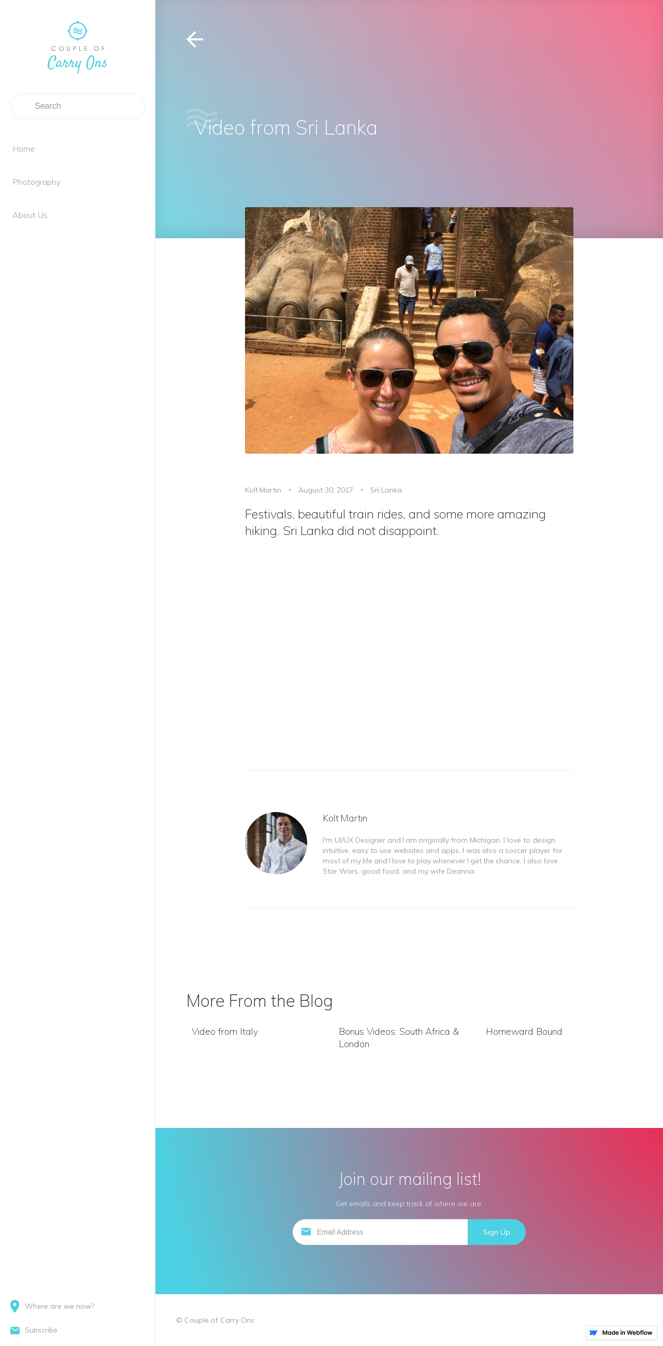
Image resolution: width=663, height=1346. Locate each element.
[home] (77, 46)
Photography (36, 182)
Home (23, 148)
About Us (30, 215)
